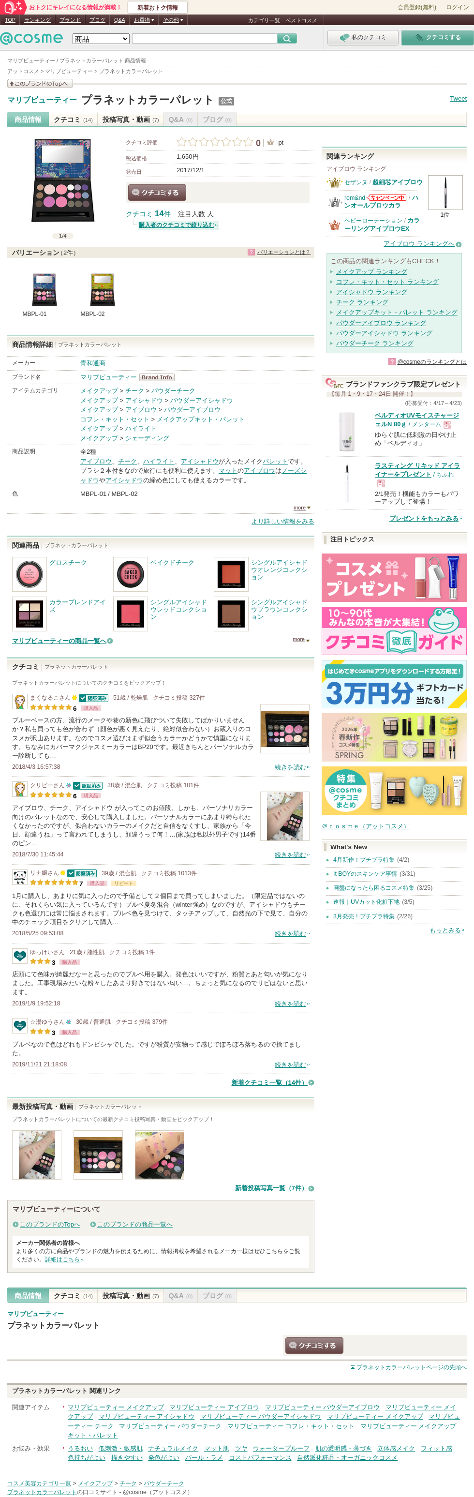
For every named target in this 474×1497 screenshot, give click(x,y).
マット (228, 470)
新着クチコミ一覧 (270, 1082)
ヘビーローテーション (373, 220)
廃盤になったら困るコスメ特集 (374, 887)
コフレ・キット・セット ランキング (387, 281)
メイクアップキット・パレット (201, 419)
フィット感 (436, 1448)
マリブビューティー (42, 100)
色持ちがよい (86, 1457)
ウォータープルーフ (281, 1448)
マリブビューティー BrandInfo (159, 377)
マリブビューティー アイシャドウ (147, 1416)
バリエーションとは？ (284, 252)
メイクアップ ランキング (371, 271)
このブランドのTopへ (50, 1224)
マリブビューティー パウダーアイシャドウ (261, 1416)
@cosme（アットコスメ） (158, 1492)
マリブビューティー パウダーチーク (170, 1426)
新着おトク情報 (157, 7)
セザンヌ (356, 182)
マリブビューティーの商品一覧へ (59, 640)
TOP (10, 20)
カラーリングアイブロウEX (382, 224)
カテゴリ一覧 (264, 20)
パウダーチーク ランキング (375, 343)
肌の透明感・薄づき (343, 1448)
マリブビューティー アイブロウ (214, 1407)
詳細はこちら (62, 1259)
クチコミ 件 (148, 214)
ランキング (37, 20)
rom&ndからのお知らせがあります (386, 198)
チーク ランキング (362, 302)
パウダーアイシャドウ (201, 400)
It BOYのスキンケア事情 (365, 873)
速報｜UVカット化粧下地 (366, 901)
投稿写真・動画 (131, 119)
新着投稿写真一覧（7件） (271, 1188)
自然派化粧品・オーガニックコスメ (347, 1457)
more (300, 507)
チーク (134, 390)
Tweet (458, 98)
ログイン (457, 7)
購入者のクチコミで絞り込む (176, 225)
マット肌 (216, 1448)
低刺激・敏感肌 (121, 1448)
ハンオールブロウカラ (381, 201)
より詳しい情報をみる (283, 521)
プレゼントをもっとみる (424, 518)
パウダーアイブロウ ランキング (381, 323)
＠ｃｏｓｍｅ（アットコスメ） (366, 826)
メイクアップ (99, 390)
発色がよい (163, 1457)
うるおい (80, 1448)
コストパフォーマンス (260, 1457)
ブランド (70, 20)
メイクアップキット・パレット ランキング (397, 312)
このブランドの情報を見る (40, 83)
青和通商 (92, 363)
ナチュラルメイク (173, 1448)
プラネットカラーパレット (147, 100)
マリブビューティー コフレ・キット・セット (291, 1426)
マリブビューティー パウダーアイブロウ (322, 1407)
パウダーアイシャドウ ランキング (384, 333)
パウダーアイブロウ (192, 409)
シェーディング (147, 438)
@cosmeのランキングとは (432, 362)
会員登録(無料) (417, 7)
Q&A (119, 20)
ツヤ (241, 1448)
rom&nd (354, 198)
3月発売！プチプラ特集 (364, 916)
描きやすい (127, 1457)
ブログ (97, 20)
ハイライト (141, 428)
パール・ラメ (204, 1457)
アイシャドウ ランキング (371, 292)
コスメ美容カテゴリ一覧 (39, 1483)
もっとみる (445, 930)
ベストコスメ (301, 20)
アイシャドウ (144, 400)
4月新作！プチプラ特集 (364, 859)
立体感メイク (396, 1448)
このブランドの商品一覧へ (135, 1224)
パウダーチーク (173, 390)
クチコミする (157, 192)
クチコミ (73, 119)
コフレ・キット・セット (114, 419)
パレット (275, 461)
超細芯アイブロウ (397, 182)
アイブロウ (141, 409)
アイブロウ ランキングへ (419, 243)
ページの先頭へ (411, 1367)
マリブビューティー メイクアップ (116, 1407)
